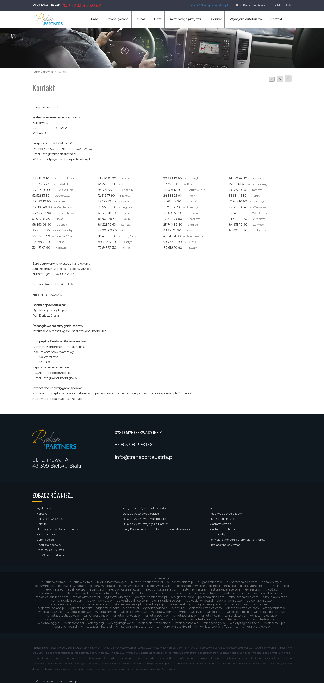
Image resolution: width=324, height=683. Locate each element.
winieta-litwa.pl (106, 612)
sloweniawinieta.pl (259, 601)
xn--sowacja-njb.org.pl (96, 627)
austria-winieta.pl (54, 582)
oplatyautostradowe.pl (151, 597)
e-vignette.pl (279, 586)
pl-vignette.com (182, 597)
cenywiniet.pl (44, 586)
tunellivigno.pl (155, 604)
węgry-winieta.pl (65, 627)
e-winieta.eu (55, 589)
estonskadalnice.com (226, 589)
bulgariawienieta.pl (180, 582)
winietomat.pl (74, 623)
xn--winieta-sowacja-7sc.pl (213, 627)
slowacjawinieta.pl (229, 601)
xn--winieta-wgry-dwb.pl (253, 627)
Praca (213, 508)
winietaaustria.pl (238, 612)
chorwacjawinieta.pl (72, 586)
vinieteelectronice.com (242, 608)
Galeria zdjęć (45, 539)
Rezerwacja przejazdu (186, 19)
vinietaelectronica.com (205, 608)
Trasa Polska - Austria (50, 550)
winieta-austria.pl (50, 612)
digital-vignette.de (253, 586)
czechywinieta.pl (131, 586)
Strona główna (118, 19)
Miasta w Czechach (222, 529)
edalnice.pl (97, 589)
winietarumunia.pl (115, 619)
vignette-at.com (180, 604)
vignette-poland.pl (51, 608)
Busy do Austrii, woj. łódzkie (141, 513)
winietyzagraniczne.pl (245, 623)
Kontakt (276, 19)
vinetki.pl (178, 608)
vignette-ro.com (80, 608)
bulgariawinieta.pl (210, 582)
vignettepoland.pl (155, 608)
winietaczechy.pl (156, 615)
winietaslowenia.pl (203, 619)
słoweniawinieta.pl (128, 604)
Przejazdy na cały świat (224, 544)
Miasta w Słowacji (220, 524)
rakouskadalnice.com (244, 597)
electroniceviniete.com (162, 589)
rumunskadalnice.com (67, 601)
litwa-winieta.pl (77, 593)
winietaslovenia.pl (144, 619)
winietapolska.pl (87, 619)
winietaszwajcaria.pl (234, 619)
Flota (157, 19)
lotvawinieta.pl (180, 593)
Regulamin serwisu (49, 544)
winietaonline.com (58, 619)
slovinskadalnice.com (167, 601)
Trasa (94, 19)
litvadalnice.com (51, 593)
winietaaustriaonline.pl (269, 612)
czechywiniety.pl (158, 586)
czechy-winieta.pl (102, 586)
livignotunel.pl (126, 593)
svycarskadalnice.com (63, 604)
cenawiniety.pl (272, 582)
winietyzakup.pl (275, 623)
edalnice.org (76, 589)
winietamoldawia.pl (264, 615)
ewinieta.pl (253, 589)
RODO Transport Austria (52, 555)
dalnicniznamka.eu (222, 586)
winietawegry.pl (49, 623)
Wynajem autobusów (246, 19)
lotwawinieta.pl (205, 593)
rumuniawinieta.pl (275, 597)
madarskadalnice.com (268, 593)
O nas (141, 19)
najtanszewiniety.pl (117, 597)
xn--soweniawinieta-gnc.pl (134, 627)
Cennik (216, 19)
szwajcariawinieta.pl (97, 604)
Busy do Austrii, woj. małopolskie (144, 518)
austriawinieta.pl (81, 582)
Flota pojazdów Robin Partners (57, 529)
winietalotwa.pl (235, 615)
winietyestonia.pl (187, 623)
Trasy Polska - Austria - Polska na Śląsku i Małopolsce (157, 529)
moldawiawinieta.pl (86, 597)
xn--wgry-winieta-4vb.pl (174, 627)
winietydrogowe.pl (121, 623)
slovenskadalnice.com (132, 601)
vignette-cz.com (237, 604)
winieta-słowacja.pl (134, 612)
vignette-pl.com (264, 604)
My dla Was (44, 508)
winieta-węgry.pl (190, 612)
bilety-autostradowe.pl (147, 582)
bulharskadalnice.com (242, 582)
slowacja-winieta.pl (199, 601)
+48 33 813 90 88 (81, 5)
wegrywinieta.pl (274, 608)
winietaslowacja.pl (173, 619)
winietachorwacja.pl (127, 615)
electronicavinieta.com (125, 589)
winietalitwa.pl (211, 615)
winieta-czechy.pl (79, 612)
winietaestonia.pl (185, 615)
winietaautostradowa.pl (63, 615)
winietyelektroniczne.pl (154, 623)
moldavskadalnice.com (52, 597)
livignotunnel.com (153, 593)
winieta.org (215, 612)
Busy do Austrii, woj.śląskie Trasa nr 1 (146, 524)
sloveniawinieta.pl (99, 601)
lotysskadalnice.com (234, 593)
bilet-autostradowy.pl (112, 582)
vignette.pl (131, 608)
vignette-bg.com (209, 604)
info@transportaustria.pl (209, 5)
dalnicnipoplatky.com (190, 586)
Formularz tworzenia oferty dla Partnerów (237, 539)
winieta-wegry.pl (163, 612)
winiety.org (96, 623)
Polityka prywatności (50, 518)
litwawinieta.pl (102, 593)
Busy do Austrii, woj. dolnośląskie (144, 508)
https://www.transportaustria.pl (68, 159)
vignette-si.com (107, 608)
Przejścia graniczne (222, 518)
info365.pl (271, 589)
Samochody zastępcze (52, 534)
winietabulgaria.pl (96, 615)
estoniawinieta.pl (195, 589)
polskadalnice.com (211, 597)
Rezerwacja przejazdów (225, 513)
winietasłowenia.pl (266, 619)
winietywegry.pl (214, 623)
